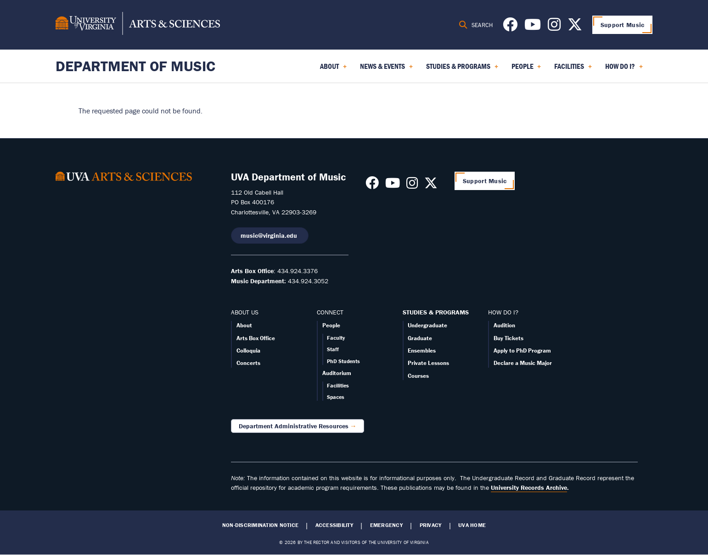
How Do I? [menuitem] (623, 69)
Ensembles (422, 350)
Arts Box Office (255, 338)
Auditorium (336, 373)
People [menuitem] (526, 69)
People (331, 325)
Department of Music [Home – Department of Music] (135, 66)
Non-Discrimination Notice (260, 525)
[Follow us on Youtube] (532, 27)
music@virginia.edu (270, 235)
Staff (333, 349)
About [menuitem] (333, 69)
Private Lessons (428, 363)
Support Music (623, 25)
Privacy (431, 525)
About (244, 325)
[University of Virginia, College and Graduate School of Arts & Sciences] (138, 25)
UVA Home (472, 525)
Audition (504, 325)
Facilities (338, 385)
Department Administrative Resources (293, 426)
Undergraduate (427, 325)
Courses (418, 376)
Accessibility (334, 525)
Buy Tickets (508, 338)
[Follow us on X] (575, 27)
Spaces (335, 396)
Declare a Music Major (523, 363)
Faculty (336, 337)
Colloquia (248, 350)
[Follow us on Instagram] (554, 27)
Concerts (248, 363)
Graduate (420, 338)
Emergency (386, 525)
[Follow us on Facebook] (510, 27)
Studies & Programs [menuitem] (462, 69)
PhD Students (343, 361)
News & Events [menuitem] (386, 69)
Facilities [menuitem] (573, 69)
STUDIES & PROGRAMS (436, 312)
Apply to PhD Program (522, 350)
